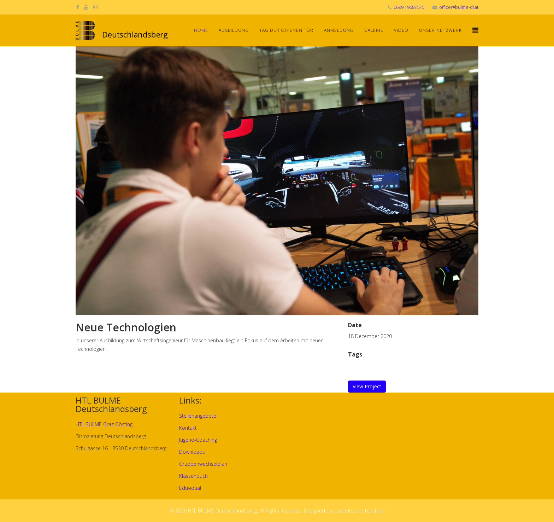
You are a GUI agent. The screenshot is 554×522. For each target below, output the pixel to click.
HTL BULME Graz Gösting (104, 424)
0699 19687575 (409, 7)
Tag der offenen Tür (286, 30)
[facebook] (77, 7)
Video (401, 30)
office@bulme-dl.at (458, 7)
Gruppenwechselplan (203, 463)
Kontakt (188, 427)
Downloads (192, 451)
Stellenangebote (197, 415)
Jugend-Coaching (198, 439)
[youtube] (86, 7)
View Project (367, 386)
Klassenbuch (193, 475)
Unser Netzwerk (440, 30)
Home (201, 30)
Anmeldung (339, 30)
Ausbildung (234, 30)
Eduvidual (190, 488)
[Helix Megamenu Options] (475, 29)
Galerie (373, 30)
